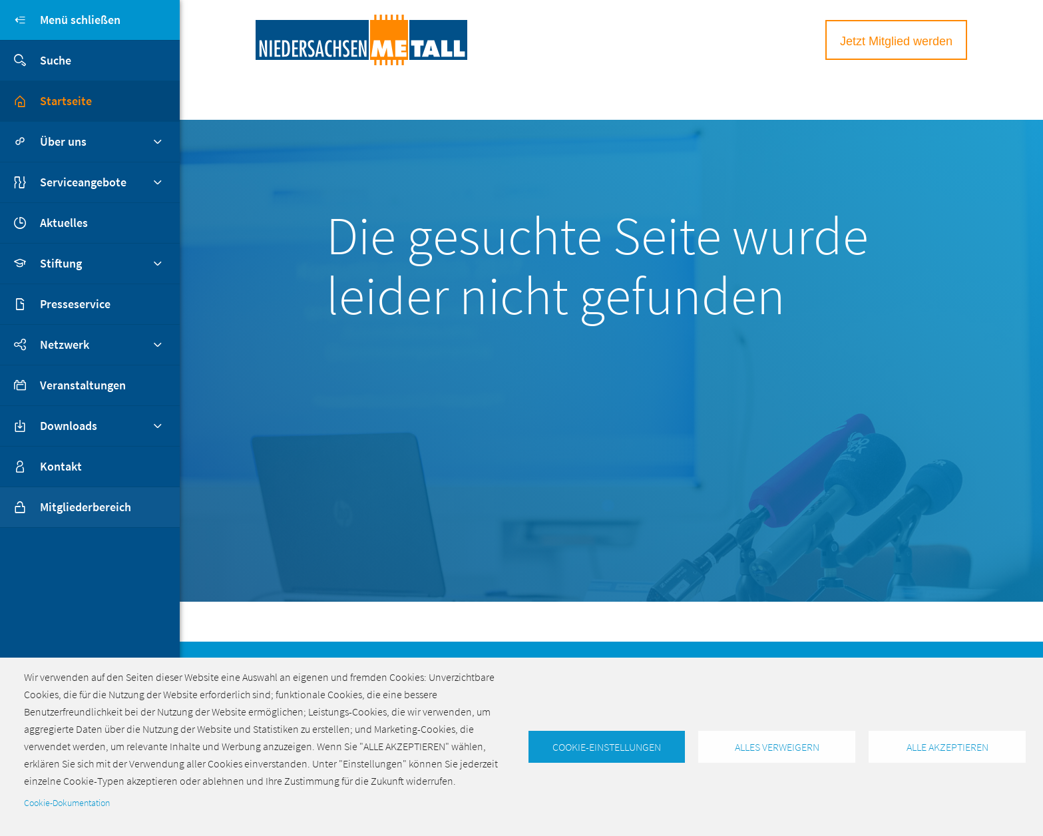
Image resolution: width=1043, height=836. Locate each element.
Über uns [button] (63, 141)
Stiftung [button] (61, 263)
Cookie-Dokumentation (67, 803)
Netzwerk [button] (64, 344)
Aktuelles (64, 222)
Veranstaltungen (83, 385)
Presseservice (75, 304)
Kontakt (61, 466)
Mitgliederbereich (65, 507)
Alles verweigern (777, 746)
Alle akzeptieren (947, 746)
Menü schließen (60, 20)
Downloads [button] (68, 425)
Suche (35, 61)
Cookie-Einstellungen (606, 746)
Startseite (66, 100)
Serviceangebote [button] (83, 182)
